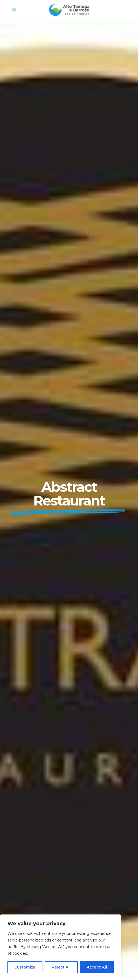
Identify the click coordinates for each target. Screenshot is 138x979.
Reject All (61, 967)
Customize (25, 967)
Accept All (97, 967)
